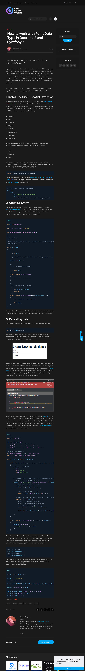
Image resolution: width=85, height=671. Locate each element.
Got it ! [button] (69, 668)
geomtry (31, 603)
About (26, 3)
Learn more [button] (59, 663)
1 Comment (11, 642)
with (8, 3)
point (25, 603)
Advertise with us (18, 3)
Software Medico (43, 621)
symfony (8, 603)
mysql (20, 603)
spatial (36, 603)
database (15, 603)
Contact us (34, 3)
